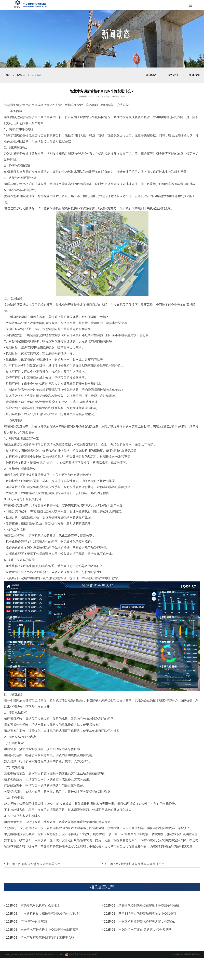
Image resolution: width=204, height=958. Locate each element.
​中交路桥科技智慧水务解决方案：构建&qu (146, 921)
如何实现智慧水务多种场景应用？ (41, 864)
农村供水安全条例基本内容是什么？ (140, 864)
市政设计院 (186, 954)
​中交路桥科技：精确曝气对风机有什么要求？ (51, 913)
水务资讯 (172, 74)
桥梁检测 (196, 954)
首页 (8, 75)
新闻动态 (21, 75)
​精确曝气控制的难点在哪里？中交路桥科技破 (148, 905)
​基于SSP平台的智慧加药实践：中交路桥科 (147, 913)
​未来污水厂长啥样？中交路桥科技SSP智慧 (49, 929)
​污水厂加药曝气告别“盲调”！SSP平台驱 (47, 937)
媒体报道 (194, 74)
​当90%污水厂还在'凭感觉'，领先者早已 (144, 929)
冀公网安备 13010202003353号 (83, 954)
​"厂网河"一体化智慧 (34, 921)
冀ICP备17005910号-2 (54, 954)
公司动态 (151, 74)
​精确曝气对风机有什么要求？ (40, 905)
